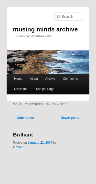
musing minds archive (39, 22)
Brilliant (17, 131)
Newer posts (78, 114)
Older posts (17, 114)
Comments (64, 75)
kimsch (56, 139)
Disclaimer (15, 85)
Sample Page (39, 85)
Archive (45, 75)
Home (12, 75)
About (28, 75)
